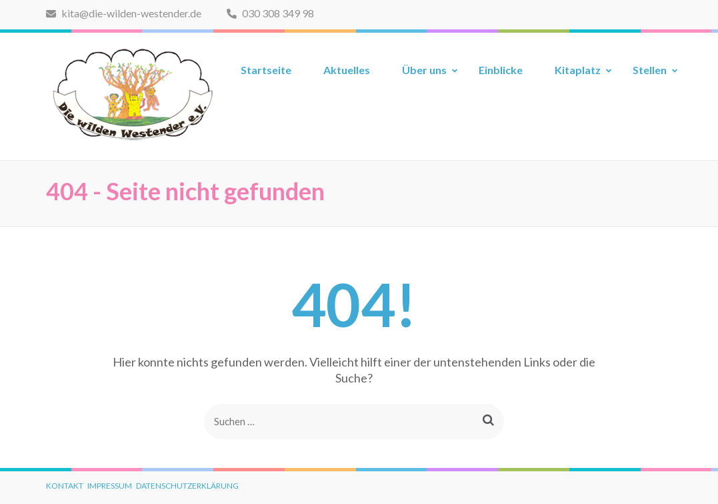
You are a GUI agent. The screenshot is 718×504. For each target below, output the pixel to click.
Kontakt (64, 486)
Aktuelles (346, 69)
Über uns (424, 69)
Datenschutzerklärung (187, 486)
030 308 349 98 (270, 13)
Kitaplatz (578, 69)
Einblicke (501, 69)
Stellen (650, 69)
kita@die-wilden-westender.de (123, 13)
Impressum (109, 486)
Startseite (266, 69)
